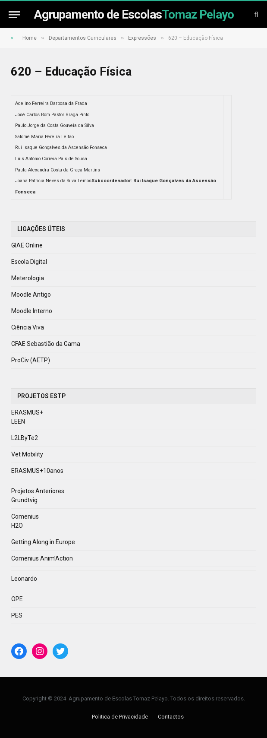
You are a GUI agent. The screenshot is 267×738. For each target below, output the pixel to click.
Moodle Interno (31, 310)
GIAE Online (27, 245)
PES (16, 615)
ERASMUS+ (27, 412)
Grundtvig (24, 500)
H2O (17, 525)
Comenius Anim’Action (42, 558)
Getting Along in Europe (43, 541)
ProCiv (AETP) (30, 360)
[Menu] (14, 14)
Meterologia (27, 278)
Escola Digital (29, 261)
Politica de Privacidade (120, 716)
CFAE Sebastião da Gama (45, 343)
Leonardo (24, 578)
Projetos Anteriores (37, 491)
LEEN (18, 421)
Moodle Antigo (31, 294)
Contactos (171, 716)
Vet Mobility (27, 454)
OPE (17, 598)
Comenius (25, 516)
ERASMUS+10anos (37, 470)
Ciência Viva (27, 327)
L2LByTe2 (24, 437)
